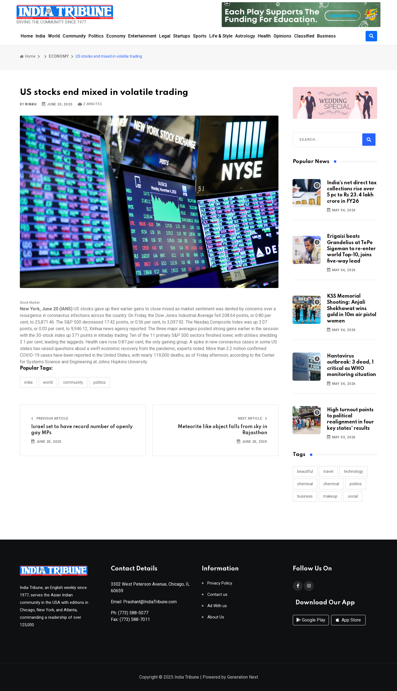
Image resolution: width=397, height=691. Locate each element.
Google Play (310, 620)
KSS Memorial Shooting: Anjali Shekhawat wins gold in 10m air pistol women (351, 309)
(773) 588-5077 (133, 612)
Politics (96, 36)
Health (264, 36)
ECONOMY (59, 56)
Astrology (245, 36)
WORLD (48, 382)
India (40, 36)
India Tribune (187, 677)
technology (353, 471)
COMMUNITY (73, 382)
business (305, 496)
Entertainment (142, 36)
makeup (330, 496)
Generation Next (242, 677)
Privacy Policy (219, 583)
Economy (115, 36)
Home (27, 36)
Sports (199, 36)
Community (74, 36)
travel (328, 471)
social (353, 496)
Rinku (30, 104)
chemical (305, 484)
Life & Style (220, 36)
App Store (348, 620)
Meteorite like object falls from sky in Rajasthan (222, 429)
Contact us (217, 595)
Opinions (282, 36)
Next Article (252, 418)
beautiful (305, 471)
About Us (215, 617)
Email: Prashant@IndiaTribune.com (144, 601)
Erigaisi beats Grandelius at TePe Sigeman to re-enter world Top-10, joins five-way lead (351, 249)
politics (356, 484)
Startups (181, 36)
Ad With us (217, 606)
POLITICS (99, 382)
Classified (304, 36)
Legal (164, 36)
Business (326, 36)
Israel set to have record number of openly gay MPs (82, 429)
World (54, 36)
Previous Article (49, 418)
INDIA (28, 382)
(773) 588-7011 (135, 619)
